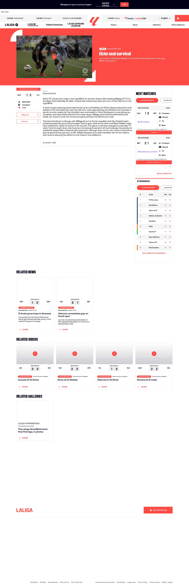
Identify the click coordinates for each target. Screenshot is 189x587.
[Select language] (165, 18)
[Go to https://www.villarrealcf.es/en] (186, 12)
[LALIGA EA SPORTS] (11, 24)
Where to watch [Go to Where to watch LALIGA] (72, 18)
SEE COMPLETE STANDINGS (154, 253)
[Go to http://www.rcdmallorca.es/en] (123, 12)
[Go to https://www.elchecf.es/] (51, 12)
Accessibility (121, 582)
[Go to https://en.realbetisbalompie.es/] (132, 12)
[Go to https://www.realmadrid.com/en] (141, 12)
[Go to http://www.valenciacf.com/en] (177, 12)
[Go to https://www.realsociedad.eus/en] (159, 12)
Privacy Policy (143, 582)
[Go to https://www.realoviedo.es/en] (150, 12)
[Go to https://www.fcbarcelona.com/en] (60, 12)
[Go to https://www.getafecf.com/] (69, 12)
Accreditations (53, 582)
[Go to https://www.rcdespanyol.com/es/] (114, 12)
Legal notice (131, 582)
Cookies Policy (155, 582)
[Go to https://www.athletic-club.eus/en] (15, 12)
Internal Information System (105, 582)
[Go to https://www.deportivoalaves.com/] (42, 12)
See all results (164, 173)
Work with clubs (76, 582)
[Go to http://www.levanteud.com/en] (87, 12)
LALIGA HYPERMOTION (171, 100)
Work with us (64, 582)
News (135, 25)
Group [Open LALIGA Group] (114, 18)
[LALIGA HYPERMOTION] (33, 25)
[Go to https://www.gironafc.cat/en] (78, 12)
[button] (11, 25)
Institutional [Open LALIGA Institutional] (15, 18)
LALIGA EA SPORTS (147, 100)
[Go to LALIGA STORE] (135, 18)
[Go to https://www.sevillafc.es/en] (168, 12)
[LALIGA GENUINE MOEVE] (76, 24)
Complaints (34, 582)
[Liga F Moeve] (54, 24)
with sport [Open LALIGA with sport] (44, 18)
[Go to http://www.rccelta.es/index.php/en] (105, 12)
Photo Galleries (178, 25)
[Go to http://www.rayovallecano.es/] (96, 12)
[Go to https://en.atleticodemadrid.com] (25, 12)
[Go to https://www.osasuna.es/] (33, 12)
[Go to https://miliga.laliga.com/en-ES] (182, 18)
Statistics (157, 25)
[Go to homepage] (94, 27)
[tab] (147, 100)
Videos (114, 25)
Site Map (43, 582)
